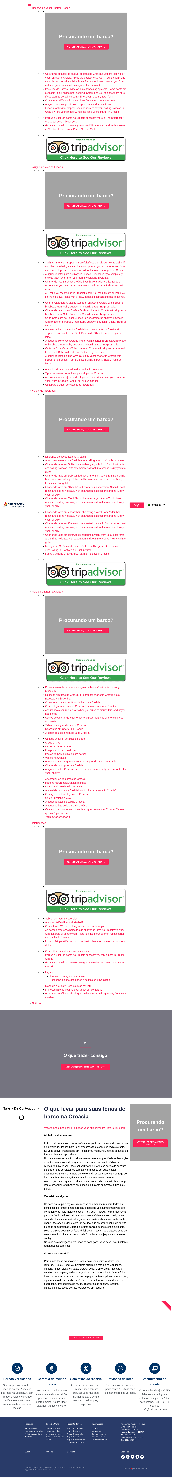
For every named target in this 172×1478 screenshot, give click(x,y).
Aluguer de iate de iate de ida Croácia (66, 805)
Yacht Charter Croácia (57, 816)
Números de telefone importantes (63, 786)
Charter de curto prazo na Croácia (64, 765)
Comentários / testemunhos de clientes (67, 951)
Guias (27, 1452)
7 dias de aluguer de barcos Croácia (65, 725)
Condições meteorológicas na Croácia (66, 794)
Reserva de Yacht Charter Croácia (51, 7)
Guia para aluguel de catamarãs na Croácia (69, 384)
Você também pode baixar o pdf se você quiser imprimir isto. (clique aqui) (85, 1127)
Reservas (29, 1424)
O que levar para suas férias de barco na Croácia (72, 702)
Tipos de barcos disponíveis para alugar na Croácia (74, 373)
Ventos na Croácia (55, 757)
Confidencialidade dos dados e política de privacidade (80, 979)
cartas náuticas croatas (58, 746)
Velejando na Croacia (44, 390)
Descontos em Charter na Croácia (64, 729)
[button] (38, 1108)
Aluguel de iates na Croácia (47, 167)
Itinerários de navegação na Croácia (65, 456)
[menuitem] (156, 505)
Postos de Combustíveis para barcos (65, 754)
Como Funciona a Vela (58, 798)
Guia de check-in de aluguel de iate (65, 738)
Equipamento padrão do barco (62, 750)
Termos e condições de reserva (67, 976)
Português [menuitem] (155, 504)
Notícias (36, 1003)
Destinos (71, 1452)
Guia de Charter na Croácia (47, 591)
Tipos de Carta (52, 1424)
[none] (156, 505)
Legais (49, 972)
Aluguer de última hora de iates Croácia (67, 732)
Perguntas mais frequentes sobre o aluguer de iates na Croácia (80, 761)
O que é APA (52, 742)
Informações (39, 823)
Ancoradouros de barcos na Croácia (65, 779)
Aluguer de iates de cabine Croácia (64, 801)
